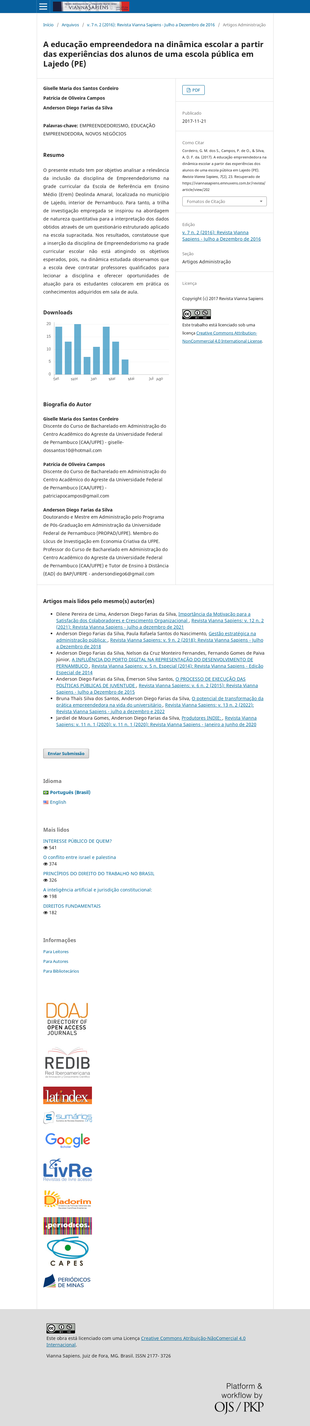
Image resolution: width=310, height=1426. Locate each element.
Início (48, 25)
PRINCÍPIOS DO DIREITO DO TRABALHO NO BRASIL (98, 873)
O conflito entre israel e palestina (79, 857)
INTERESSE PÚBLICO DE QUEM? (77, 841)
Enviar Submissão (66, 753)
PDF (195, 90)
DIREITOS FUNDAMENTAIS (72, 906)
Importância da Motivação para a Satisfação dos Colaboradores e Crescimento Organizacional (153, 617)
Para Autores (55, 961)
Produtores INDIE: (202, 718)
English (58, 802)
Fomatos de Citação (206, 201)
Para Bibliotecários (61, 971)
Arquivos (70, 25)
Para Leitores (56, 951)
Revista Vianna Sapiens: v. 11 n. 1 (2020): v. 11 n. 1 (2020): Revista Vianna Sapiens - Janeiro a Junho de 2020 (156, 721)
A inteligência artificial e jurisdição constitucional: (97, 890)
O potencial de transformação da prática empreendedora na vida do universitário (160, 701)
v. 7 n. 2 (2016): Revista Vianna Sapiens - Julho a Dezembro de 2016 (151, 25)
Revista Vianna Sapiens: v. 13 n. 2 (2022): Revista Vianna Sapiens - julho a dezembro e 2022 (155, 708)
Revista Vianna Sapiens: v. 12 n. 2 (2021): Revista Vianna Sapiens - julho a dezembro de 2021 (160, 623)
